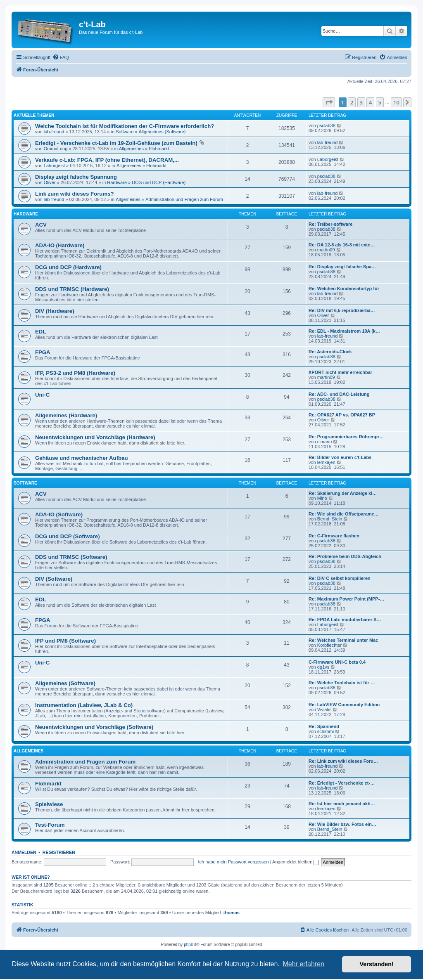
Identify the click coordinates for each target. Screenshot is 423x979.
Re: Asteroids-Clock (330, 351)
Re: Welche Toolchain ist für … (342, 682)
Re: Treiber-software (330, 224)
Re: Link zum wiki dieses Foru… (343, 761)
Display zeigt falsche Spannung (76, 177)
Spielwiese (49, 804)
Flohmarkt (159, 148)
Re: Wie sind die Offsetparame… (344, 513)
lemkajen (326, 462)
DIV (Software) (53, 579)
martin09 (326, 249)
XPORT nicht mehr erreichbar (340, 372)
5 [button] (379, 102)
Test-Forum (50, 825)
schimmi (325, 731)
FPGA (42, 352)
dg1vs (323, 666)
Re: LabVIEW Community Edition (344, 704)
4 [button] (370, 102)
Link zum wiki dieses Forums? (74, 194)
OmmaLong (55, 148)
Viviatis (324, 709)
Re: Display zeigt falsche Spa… (342, 266)
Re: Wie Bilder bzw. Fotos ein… (342, 824)
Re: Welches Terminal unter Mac (343, 640)
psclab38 (326, 125)
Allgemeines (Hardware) (66, 415)
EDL (40, 332)
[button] (329, 102)
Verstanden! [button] (377, 964)
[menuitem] (60, 57)
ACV (41, 225)
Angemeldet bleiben (295, 861)
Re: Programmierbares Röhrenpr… (346, 436)
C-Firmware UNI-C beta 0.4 (337, 662)
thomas (231, 912)
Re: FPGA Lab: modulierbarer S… (345, 619)
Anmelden (24, 852)
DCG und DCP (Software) (67, 536)
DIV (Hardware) (54, 311)
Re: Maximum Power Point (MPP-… (346, 598)
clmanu (324, 441)
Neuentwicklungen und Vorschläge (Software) (94, 727)
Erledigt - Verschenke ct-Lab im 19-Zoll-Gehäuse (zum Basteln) (116, 143)
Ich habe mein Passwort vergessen (233, 861)
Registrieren (59, 852)
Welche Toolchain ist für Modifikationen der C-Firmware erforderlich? (124, 126)
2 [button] (351, 102)
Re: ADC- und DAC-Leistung (339, 394)
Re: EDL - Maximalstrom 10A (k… (344, 331)
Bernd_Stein (329, 518)
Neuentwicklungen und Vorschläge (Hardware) (95, 437)
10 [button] (396, 102)
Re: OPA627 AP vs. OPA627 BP (342, 414)
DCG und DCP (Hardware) (158, 182)
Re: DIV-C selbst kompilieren (340, 578)
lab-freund (54, 131)
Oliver (50, 182)
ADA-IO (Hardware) (59, 245)
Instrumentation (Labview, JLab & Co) (84, 705)
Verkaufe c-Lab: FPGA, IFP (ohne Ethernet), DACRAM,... (107, 160)
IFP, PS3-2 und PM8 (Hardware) (75, 373)
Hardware (117, 182)
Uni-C (42, 395)
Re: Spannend (324, 726)
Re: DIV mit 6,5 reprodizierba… (342, 310)
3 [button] (361, 102)
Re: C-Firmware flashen (334, 535)
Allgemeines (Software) (162, 131)
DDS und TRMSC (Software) (71, 557)
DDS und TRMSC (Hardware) (72, 289)
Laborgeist (54, 165)
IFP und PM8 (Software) (65, 641)
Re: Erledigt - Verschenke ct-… (342, 782)
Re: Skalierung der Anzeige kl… (343, 493)
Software (124, 131)
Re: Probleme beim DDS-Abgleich (345, 556)
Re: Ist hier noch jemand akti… (342, 803)
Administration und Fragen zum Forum (184, 199)
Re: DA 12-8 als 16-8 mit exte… (342, 244)
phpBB (190, 944)
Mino (322, 498)
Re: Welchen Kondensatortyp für (344, 288)
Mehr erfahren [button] (303, 963)
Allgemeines (131, 148)
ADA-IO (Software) (59, 514)
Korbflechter (329, 645)
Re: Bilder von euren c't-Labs (340, 457)
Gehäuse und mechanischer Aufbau (81, 458)
